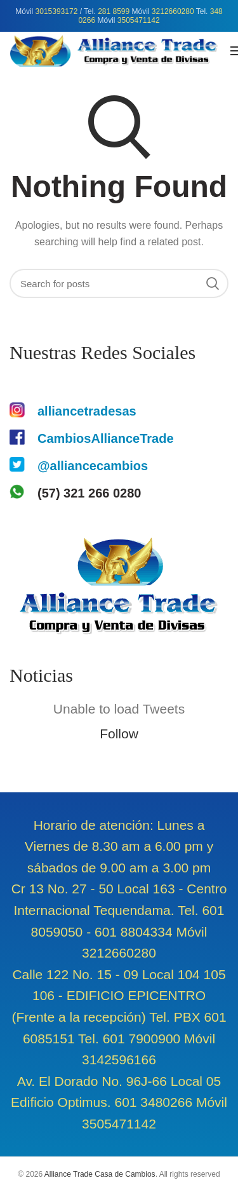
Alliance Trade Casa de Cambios (99, 1174)
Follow (119, 733)
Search (212, 283)
